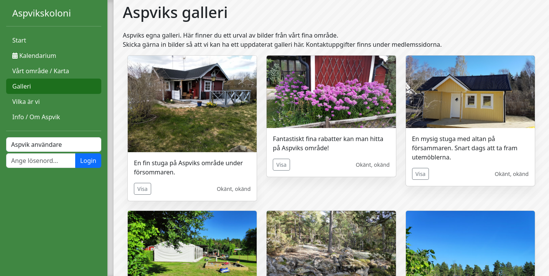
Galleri (21, 86)
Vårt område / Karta (40, 71)
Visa (142, 188)
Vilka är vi (26, 101)
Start (19, 40)
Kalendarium (34, 55)
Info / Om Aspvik (36, 117)
